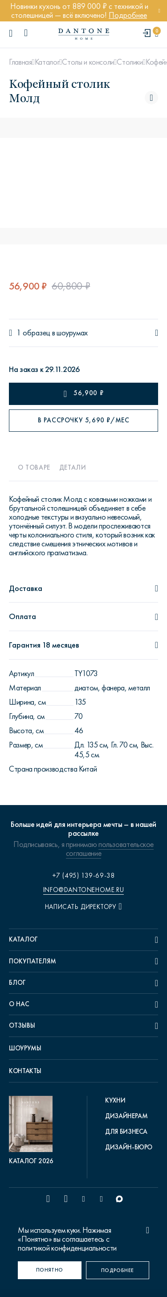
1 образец (33, 333)
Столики (130, 62)
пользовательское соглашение (110, 848)
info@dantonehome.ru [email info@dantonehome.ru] (83, 890)
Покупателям (32, 961)
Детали (72, 467)
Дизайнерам (126, 1116)
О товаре (34, 467)
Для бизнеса (126, 1132)
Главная (20, 62)
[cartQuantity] (156, 33)
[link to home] (83, 34)
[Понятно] (49, 1270)
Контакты (25, 1071)
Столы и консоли (88, 62)
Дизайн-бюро (128, 1147)
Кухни (115, 1100)
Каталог (47, 62)
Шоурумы (25, 1048)
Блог (17, 983)
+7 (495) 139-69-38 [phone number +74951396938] (83, 876)
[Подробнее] (118, 1270)
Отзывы (22, 1025)
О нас (19, 1004)
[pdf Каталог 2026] (33, 1130)
